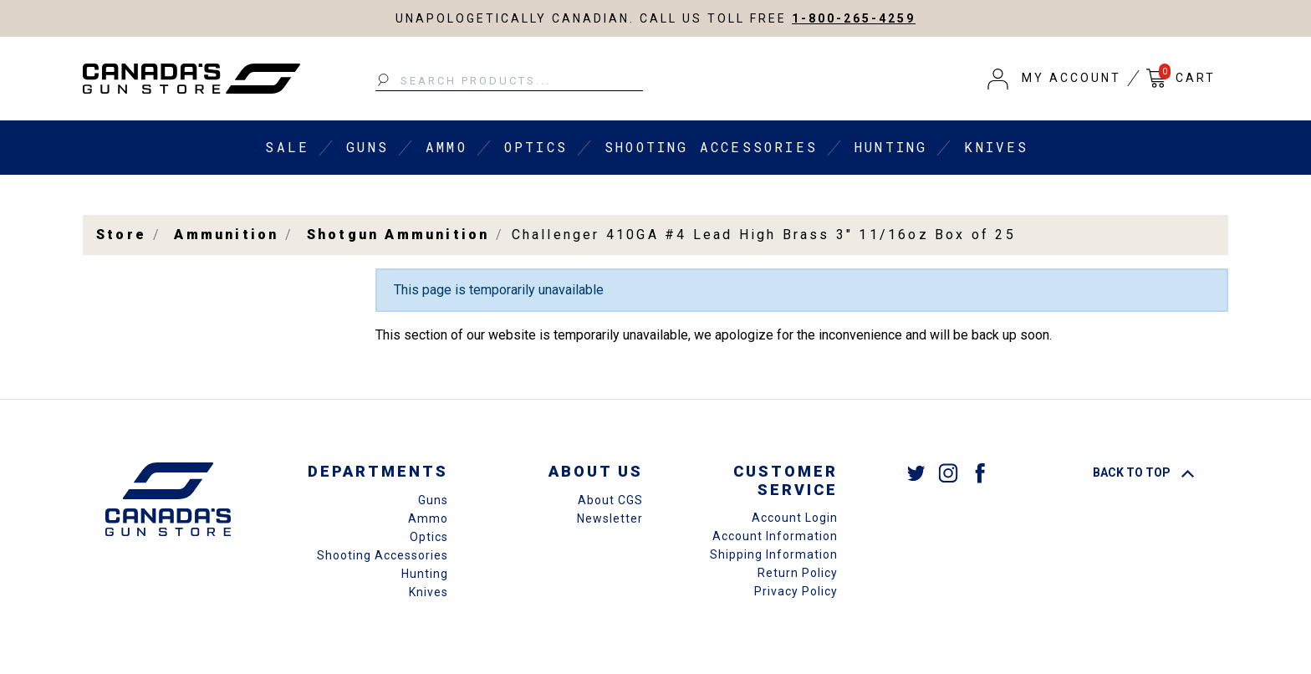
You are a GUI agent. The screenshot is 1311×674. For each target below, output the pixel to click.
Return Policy (798, 573)
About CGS (610, 500)
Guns (367, 147)
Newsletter (610, 518)
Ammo (446, 147)
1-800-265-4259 (854, 18)
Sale (287, 147)
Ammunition (226, 235)
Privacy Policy (796, 591)
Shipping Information (774, 554)
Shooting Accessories (711, 147)
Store (121, 235)
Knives (996, 147)
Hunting (890, 147)
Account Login (795, 517)
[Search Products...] (509, 81)
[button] (1054, 78)
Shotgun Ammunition (398, 235)
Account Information (775, 536)
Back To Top (1143, 472)
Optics (536, 147)
